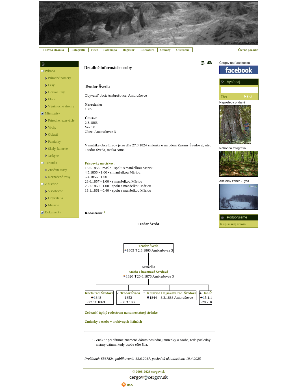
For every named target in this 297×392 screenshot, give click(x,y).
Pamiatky (54, 142)
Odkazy (165, 49)
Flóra (51, 99)
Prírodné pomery (59, 78)
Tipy (224, 96)
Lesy (51, 85)
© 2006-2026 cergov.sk (148, 372)
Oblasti (53, 135)
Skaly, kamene (58, 149)
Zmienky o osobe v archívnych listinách (113, 322)
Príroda (50, 71)
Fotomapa (110, 49)
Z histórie (51, 184)
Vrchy (52, 127)
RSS (130, 385)
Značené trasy (57, 170)
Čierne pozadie (248, 49)
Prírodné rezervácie (61, 120)
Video (94, 49)
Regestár (129, 49)
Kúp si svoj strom (233, 224)
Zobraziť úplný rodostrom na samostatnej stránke (121, 313)
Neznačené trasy (59, 177)
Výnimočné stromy (61, 106)
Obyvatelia (55, 198)
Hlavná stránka (53, 49)
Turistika (51, 163)
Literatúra (147, 49)
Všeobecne (55, 191)
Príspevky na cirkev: (100, 163)
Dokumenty (53, 212)
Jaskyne (53, 156)
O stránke (182, 49)
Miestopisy (52, 113)
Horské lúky (56, 92)
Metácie (53, 205)
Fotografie (78, 49)
